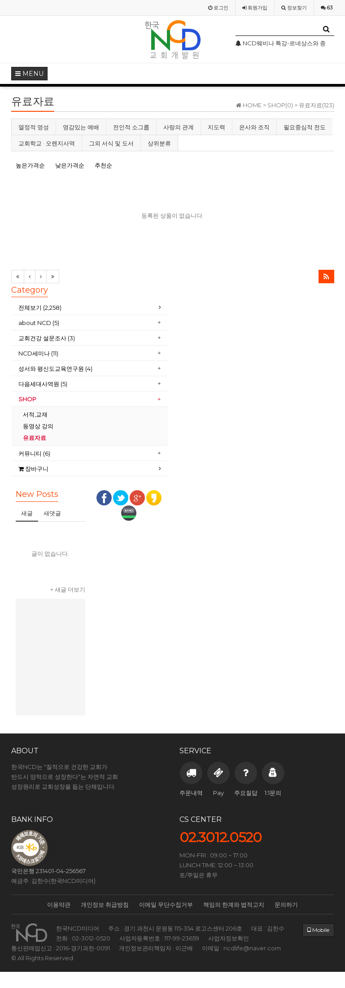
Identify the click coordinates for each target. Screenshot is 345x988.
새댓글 (52, 513)
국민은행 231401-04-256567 (48, 870)
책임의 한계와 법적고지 (233, 904)
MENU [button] (29, 74)
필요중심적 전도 (305, 127)
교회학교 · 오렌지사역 (46, 143)
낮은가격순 (69, 165)
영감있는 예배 (81, 127)
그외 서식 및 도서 (111, 143)
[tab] (90, 307)
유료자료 (35, 437)
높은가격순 (30, 165)
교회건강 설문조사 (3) (46, 338)
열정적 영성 (33, 127)
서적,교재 (36, 414)
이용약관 (58, 904)
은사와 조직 (254, 127)
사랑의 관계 (178, 127)
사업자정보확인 (228, 938)
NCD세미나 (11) (38, 353)
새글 (27, 513)
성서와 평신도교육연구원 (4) (55, 368)
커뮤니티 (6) (34, 453)
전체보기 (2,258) (39, 307)
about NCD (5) (38, 322)
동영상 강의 (38, 426)
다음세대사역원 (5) (42, 383)
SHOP (28, 399)
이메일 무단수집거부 (166, 904)
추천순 (103, 165)
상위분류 (159, 143)
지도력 (216, 127)
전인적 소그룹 (131, 127)
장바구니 (33, 468)
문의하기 (286, 904)
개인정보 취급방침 (105, 904)
